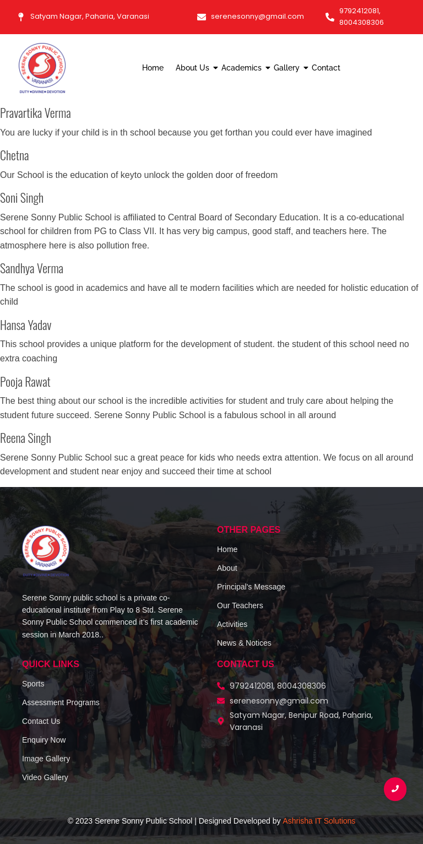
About (227, 568)
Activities (232, 624)
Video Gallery (45, 777)
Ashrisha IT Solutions (319, 820)
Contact (326, 67)
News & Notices (244, 643)
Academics (242, 67)
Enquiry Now (44, 739)
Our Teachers (240, 605)
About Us (194, 67)
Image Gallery (46, 758)
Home (153, 67)
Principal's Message (251, 586)
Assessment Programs (61, 702)
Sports (33, 683)
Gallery (288, 67)
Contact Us (41, 721)
